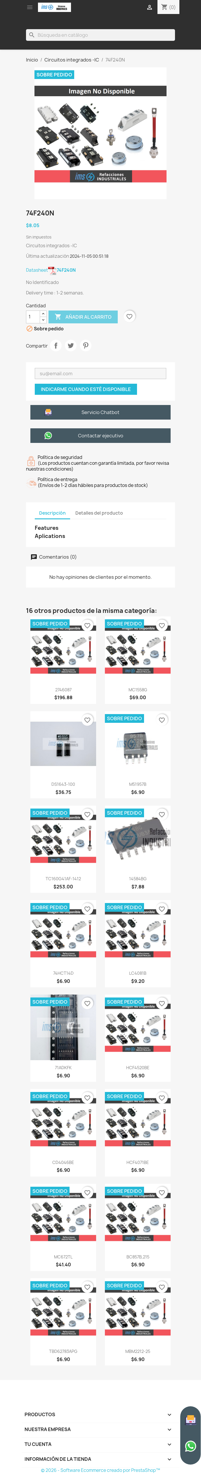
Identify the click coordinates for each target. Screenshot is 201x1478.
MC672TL (63, 1257)
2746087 (63, 689)
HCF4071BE (138, 1162)
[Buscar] (100, 35)
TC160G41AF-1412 (63, 878)
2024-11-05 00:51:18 (89, 256)
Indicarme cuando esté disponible (86, 389)
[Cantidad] (33, 317)
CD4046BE (63, 1162)
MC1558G (138, 689)
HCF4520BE (138, 1067)
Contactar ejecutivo (100, 435)
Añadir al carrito (83, 317)
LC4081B (137, 973)
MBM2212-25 (137, 1351)
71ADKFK (63, 1067)
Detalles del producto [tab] (99, 513)
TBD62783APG (63, 1351)
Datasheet (51, 270)
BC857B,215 (138, 1257)
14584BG (138, 878)
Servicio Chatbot (100, 412)
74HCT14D (63, 973)
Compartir (56, 345)
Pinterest (85, 345)
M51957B (137, 784)
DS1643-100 (63, 784)
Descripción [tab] (52, 513)
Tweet (71, 345)
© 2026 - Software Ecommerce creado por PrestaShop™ (100, 1470)
